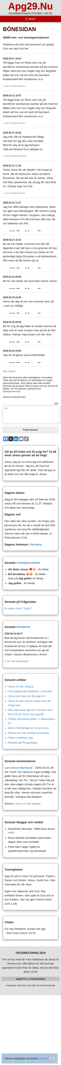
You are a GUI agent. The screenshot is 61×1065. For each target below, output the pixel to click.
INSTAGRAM (49, 985)
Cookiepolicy (37, 978)
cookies (43, 1058)
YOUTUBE (31, 985)
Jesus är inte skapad (20, 686)
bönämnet (23, 626)
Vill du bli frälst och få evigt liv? (27, 696)
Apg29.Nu (30, 6)
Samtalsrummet (11, 391)
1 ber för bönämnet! (17, 661)
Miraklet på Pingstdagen (23, 742)
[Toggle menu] (30, 19)
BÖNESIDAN (19, 29)
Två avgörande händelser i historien (30, 691)
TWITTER (21, 985)
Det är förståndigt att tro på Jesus (28, 727)
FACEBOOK (11, 985)
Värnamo (36, 544)
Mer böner (9, 371)
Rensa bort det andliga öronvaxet (28, 732)
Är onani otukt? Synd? (18, 608)
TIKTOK (39, 985)
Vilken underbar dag (20, 737)
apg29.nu (21, 978)
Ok (52, 1059)
